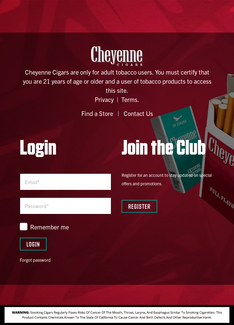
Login (33, 243)
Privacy (104, 99)
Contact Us (138, 113)
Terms (129, 99)
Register (139, 206)
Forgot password (35, 260)
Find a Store (97, 113)
